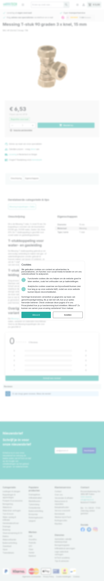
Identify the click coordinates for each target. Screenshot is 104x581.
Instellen (68, 315)
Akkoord (36, 315)
